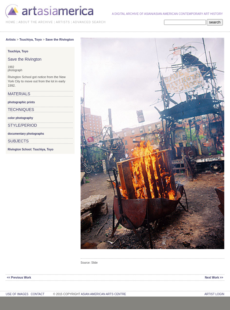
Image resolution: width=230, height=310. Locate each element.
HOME (10, 22)
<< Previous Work (19, 277)
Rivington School (19, 149)
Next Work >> (214, 277)
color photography (20, 118)
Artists (11, 39)
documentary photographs (26, 133)
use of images (17, 294)
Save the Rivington (59, 39)
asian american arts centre (103, 294)
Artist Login (214, 294)
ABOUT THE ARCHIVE (35, 22)
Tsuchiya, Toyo (30, 39)
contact (37, 294)
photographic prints (21, 102)
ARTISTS (63, 22)
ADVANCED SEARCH (89, 22)
